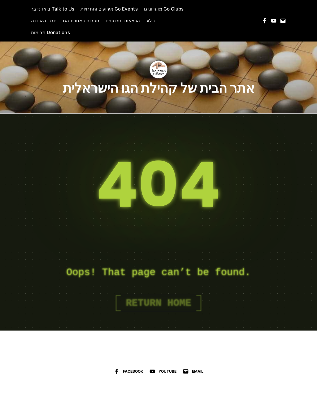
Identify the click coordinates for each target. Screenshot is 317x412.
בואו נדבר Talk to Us (52, 9)
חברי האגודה (44, 21)
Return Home (158, 303)
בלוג (150, 21)
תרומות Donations (50, 32)
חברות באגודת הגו (81, 21)
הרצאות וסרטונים (123, 21)
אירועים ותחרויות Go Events (109, 9)
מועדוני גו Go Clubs (164, 9)
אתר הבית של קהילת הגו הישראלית (158, 88)
